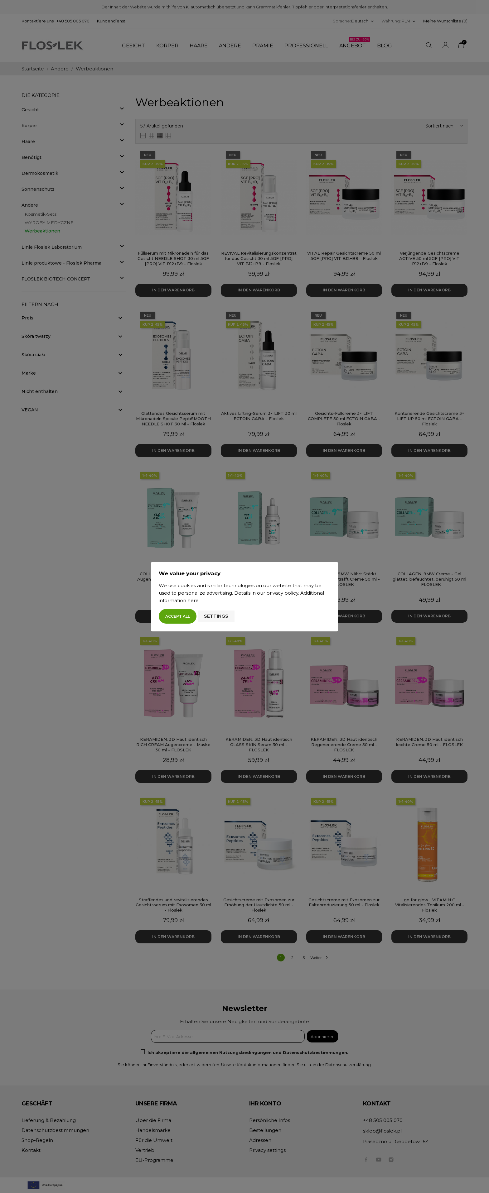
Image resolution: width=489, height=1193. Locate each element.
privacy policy (282, 593)
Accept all (177, 616)
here (193, 600)
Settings (216, 616)
